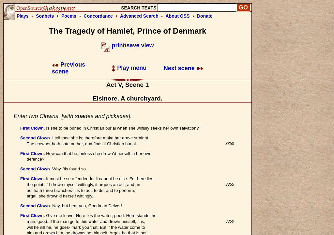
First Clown (32, 128)
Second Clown (35, 137)
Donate (204, 16)
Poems (68, 16)
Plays (23, 16)
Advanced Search (139, 16)
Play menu (129, 68)
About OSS (178, 16)
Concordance (98, 16)
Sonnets (45, 16)
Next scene (183, 68)
